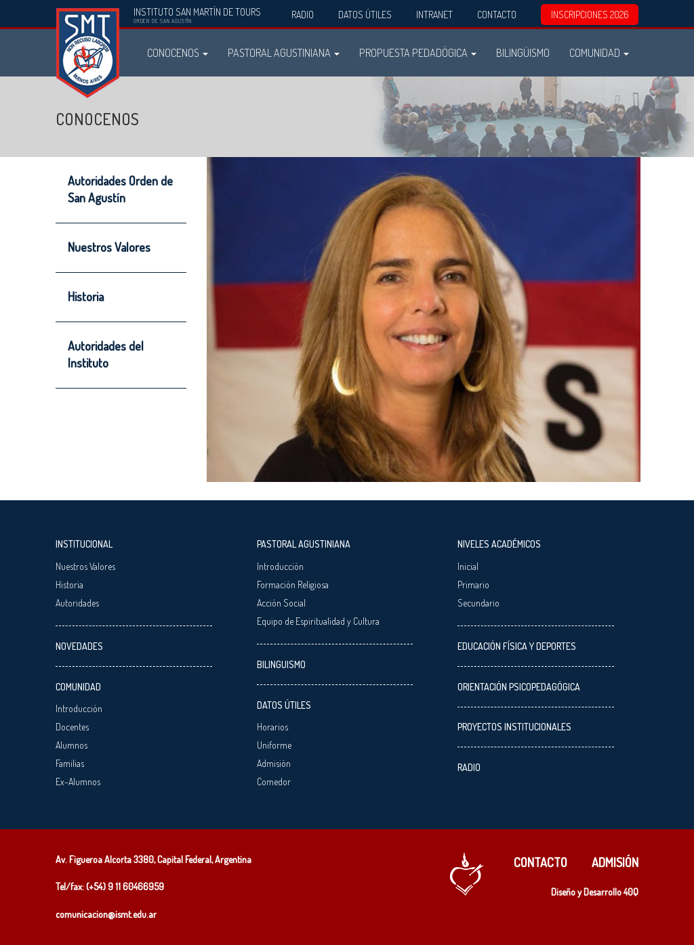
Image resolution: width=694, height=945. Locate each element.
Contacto (496, 14)
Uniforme (274, 745)
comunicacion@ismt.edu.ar (106, 914)
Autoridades (77, 603)
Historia (86, 296)
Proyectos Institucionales (514, 726)
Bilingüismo (523, 52)
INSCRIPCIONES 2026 (590, 14)
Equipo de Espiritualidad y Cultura (318, 621)
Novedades (79, 646)
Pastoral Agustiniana (284, 52)
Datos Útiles (365, 14)
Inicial (467, 566)
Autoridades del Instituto (106, 354)
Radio (302, 14)
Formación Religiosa (293, 584)
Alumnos (71, 745)
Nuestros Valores (109, 247)
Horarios (272, 726)
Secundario (478, 603)
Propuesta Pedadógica (417, 52)
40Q (631, 892)
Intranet (434, 14)
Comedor (274, 781)
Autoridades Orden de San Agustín (120, 189)
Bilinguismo (281, 664)
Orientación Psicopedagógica (518, 687)
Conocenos (177, 52)
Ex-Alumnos (78, 781)
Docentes (72, 726)
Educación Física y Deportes (516, 646)
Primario (473, 584)
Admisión (274, 763)
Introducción (79, 708)
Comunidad (599, 52)
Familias (70, 763)
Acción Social (281, 603)
